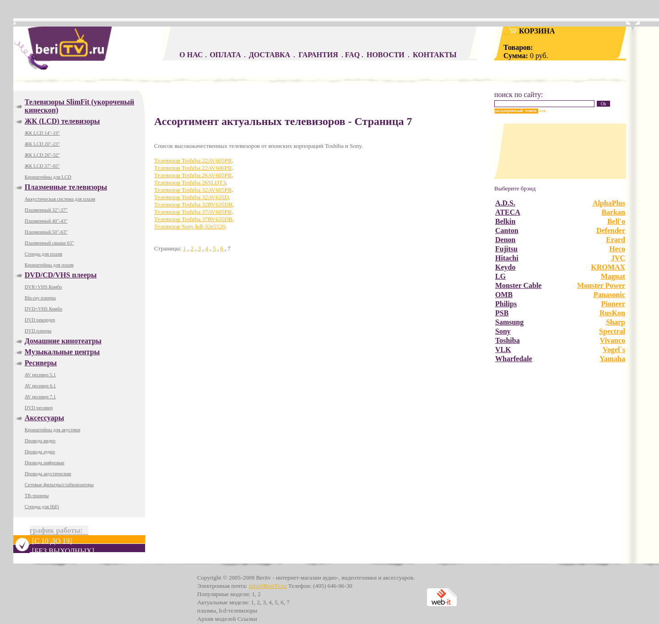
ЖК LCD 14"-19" (42, 133)
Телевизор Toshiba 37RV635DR (193, 219)
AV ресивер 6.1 (40, 385)
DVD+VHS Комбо (43, 308)
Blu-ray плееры (40, 297)
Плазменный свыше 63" (49, 242)
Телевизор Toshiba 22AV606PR (193, 167)
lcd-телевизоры (238, 610)
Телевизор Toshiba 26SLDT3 (190, 182)
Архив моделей (216, 618)
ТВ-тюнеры (37, 495)
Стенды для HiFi (42, 506)
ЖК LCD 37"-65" (42, 165)
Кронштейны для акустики (53, 429)
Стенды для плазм (43, 253)
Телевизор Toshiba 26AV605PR (193, 175)
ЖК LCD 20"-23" (42, 144)
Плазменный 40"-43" (46, 220)
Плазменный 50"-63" (46, 231)
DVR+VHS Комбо (43, 286)
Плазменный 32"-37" (46, 209)
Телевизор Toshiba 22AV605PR (193, 160)
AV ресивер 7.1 (40, 396)
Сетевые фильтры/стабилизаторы (59, 484)
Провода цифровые (45, 462)
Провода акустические (48, 473)
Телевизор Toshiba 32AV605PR (193, 189)
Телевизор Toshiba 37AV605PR (193, 211)
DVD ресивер (39, 407)
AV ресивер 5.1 (40, 374)
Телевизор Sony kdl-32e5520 (190, 226)
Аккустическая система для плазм (60, 198)
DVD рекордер (40, 319)
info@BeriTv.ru (267, 585)
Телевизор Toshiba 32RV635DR (193, 204)
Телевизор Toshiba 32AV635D (191, 197)
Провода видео (40, 440)
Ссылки (247, 618)
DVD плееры (38, 330)
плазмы (206, 610)
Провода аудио (40, 451)
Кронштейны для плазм (49, 264)
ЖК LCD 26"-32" (42, 154)
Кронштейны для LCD (48, 176)
